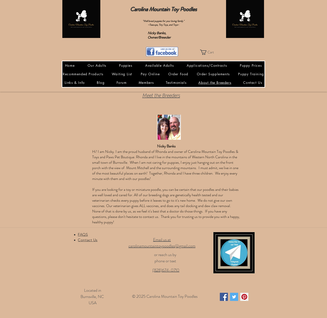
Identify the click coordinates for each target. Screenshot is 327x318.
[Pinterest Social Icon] (244, 297)
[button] (210, 52)
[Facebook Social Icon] (224, 297)
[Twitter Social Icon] (234, 297)
